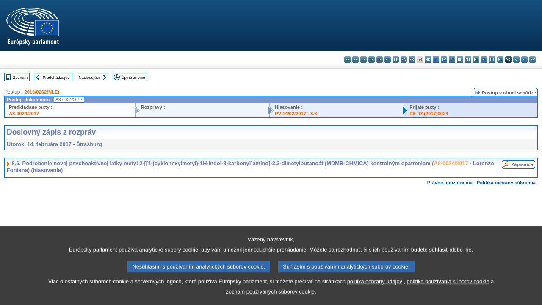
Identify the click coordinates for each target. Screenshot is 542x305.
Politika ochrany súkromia (506, 182)
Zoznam (20, 77)
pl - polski (484, 59)
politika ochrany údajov (374, 291)
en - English (404, 59)
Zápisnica (522, 164)
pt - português (492, 59)
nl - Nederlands (476, 59)
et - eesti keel (387, 59)
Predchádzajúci (57, 77)
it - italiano (436, 59)
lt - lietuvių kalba (452, 59)
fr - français (412, 59)
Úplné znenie (133, 77)
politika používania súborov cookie (448, 291)
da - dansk (371, 59)
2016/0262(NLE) (41, 91)
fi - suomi (524, 59)
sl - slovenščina (516, 59)
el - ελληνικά (396, 59)
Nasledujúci (89, 77)
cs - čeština (363, 59)
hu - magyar (460, 59)
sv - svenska (532, 59)
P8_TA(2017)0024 (428, 113)
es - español (355, 59)
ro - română (500, 59)
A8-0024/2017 (24, 113)
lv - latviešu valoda (444, 59)
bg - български (347, 59)
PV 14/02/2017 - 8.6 (296, 113)
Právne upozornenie (450, 182)
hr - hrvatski (428, 59)
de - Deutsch (379, 59)
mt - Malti (468, 59)
